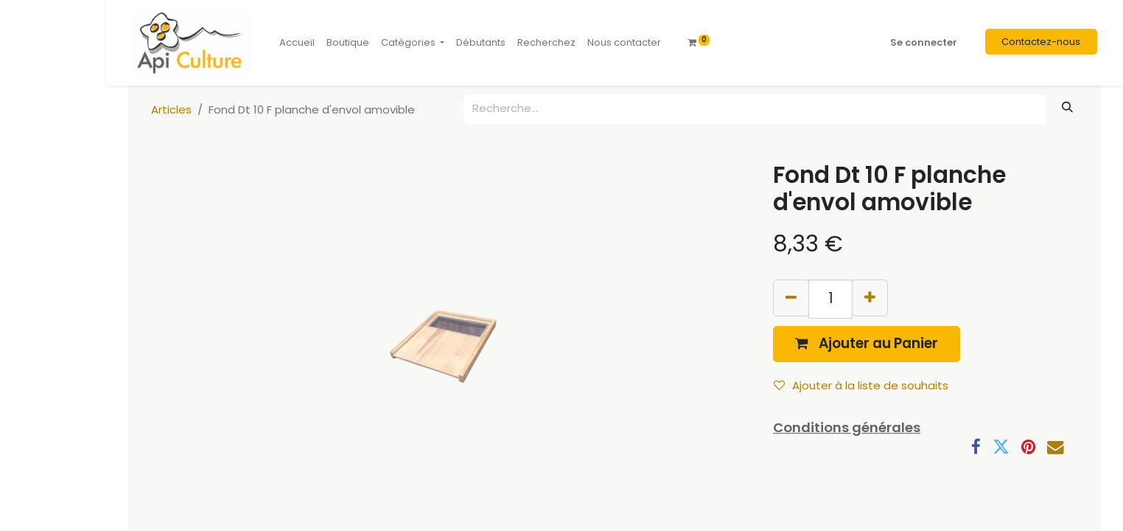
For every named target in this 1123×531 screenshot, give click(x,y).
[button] (866, 344)
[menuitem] (297, 43)
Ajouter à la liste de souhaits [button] (861, 385)
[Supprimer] (791, 298)
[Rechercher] (1068, 107)
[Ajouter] (870, 298)
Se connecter (923, 42)
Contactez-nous (1040, 42)
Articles (171, 109)
